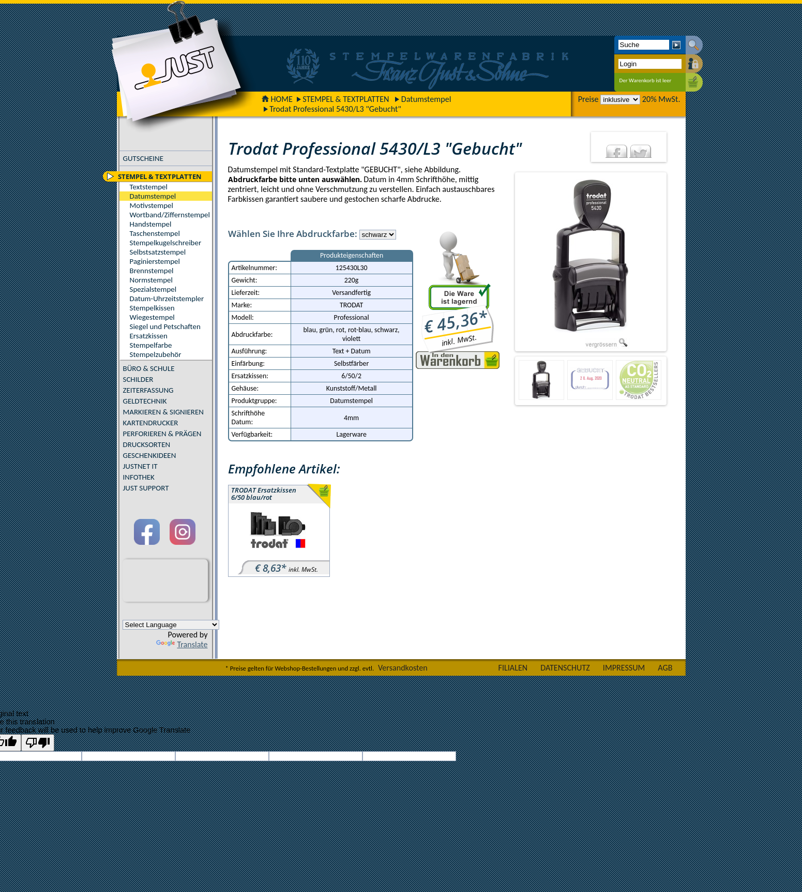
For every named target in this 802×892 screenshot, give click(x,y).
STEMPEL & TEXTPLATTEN (345, 99)
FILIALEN (513, 668)
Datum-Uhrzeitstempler (167, 298)
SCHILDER (138, 379)
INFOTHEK (139, 477)
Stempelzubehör (155, 354)
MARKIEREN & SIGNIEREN (163, 412)
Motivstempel (151, 205)
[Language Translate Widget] (171, 625)
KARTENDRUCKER (150, 422)
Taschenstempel (155, 233)
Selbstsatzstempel (158, 252)
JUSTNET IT (140, 466)
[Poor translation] (37, 742)
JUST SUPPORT (146, 488)
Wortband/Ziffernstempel (170, 214)
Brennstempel (152, 270)
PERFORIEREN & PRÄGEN (162, 433)
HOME (277, 99)
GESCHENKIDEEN (149, 455)
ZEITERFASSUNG (148, 390)
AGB (665, 668)
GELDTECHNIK (145, 401)
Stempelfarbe (151, 345)
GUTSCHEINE (143, 158)
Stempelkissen (152, 308)
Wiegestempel (152, 317)
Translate (181, 644)
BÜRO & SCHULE (149, 368)
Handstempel (151, 224)
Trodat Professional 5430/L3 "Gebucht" (335, 109)
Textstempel (149, 186)
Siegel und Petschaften (165, 326)
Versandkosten (403, 668)
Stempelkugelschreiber (166, 242)
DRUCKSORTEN (147, 444)
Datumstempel (426, 99)
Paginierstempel (155, 261)
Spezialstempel (153, 289)
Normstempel (151, 280)
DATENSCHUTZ (565, 668)
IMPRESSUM (624, 668)
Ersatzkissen (149, 335)
